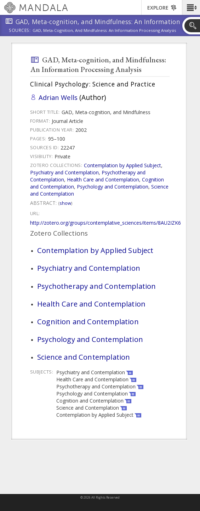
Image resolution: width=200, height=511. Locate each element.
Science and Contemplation (83, 357)
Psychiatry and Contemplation (64, 172)
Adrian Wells (58, 97)
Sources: (20, 30)
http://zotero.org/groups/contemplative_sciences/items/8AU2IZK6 (105, 222)
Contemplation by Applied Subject (122, 165)
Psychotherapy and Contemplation (96, 286)
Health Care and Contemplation (103, 179)
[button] (191, 7)
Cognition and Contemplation (88, 321)
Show (65, 203)
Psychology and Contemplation (112, 186)
